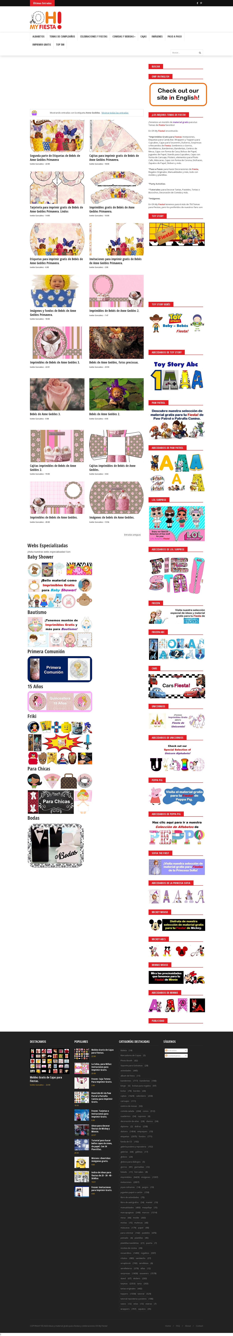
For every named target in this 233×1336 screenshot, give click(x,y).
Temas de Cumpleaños (62, 36)
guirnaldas (139, 1167)
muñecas (138, 1222)
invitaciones (126, 1182)
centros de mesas (129, 1106)
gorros (124, 1167)
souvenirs (144, 1273)
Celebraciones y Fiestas (93, 36)
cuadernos (125, 1116)
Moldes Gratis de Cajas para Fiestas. (46, 1079)
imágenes (145, 1177)
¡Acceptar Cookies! (183, 1324)
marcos (145, 1212)
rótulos (124, 1258)
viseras (148, 1303)
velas (135, 1303)
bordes (136, 1091)
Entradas (171, 1050)
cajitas (123, 1096)
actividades (126, 1070)
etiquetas (125, 1136)
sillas (142, 1268)
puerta (149, 1243)
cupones (142, 1116)
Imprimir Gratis (41, 44)
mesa (123, 1217)
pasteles (146, 1233)
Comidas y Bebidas (123, 36)
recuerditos (126, 1253)
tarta (139, 1283)
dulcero (124, 1131)
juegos (145, 1187)
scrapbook (126, 1263)
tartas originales (128, 1288)
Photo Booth (126, 1060)
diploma (124, 1126)
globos (124, 1156)
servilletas (143, 1263)
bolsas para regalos (141, 1085)
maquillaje (147, 1207)
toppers (124, 1293)
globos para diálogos (130, 1161)
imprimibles (126, 1177)
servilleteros (126, 1268)
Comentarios (172, 1055)
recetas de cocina (129, 1248)
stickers (136, 1278)
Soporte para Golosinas (132, 1065)
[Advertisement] (87, 86)
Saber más (204, 1324)
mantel (149, 1202)
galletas (138, 1151)
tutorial (141, 1293)
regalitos (145, 1253)
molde (136, 1217)
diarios (149, 1121)
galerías (124, 1151)
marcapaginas (127, 1212)
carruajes (125, 1101)
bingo (123, 1085)
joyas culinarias (128, 1187)
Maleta (124, 1050)
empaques (142, 1131)
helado (124, 1172)
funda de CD (126, 1141)
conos (145, 1111)
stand (123, 1278)
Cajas (143, 36)
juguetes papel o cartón (131, 1192)
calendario (141, 1096)
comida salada (127, 1111)
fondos (142, 1136)
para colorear (127, 1233)
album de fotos (128, 1075)
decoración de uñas (130, 1121)
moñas (124, 1222)
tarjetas (124, 1283)
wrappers (125, 1309)
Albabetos (38, 36)
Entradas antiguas (132, 534)
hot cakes (138, 1172)
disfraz (138, 1126)
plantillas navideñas (130, 1243)
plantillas (139, 1238)
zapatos (141, 1309)
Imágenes (157, 36)
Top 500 (60, 44)
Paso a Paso (175, 36)
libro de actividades (130, 1197)
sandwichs (140, 1258)
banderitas (145, 1080)
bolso (123, 1091)
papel (140, 1227)
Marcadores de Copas (131, 1055)
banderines (126, 1080)
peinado (124, 1238)
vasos (123, 1303)
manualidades (127, 1207)
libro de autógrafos (130, 1202)
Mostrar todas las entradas (115, 112)
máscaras (125, 1227)
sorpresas (125, 1273)
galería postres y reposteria (133, 1146)
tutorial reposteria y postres (133, 1298)
